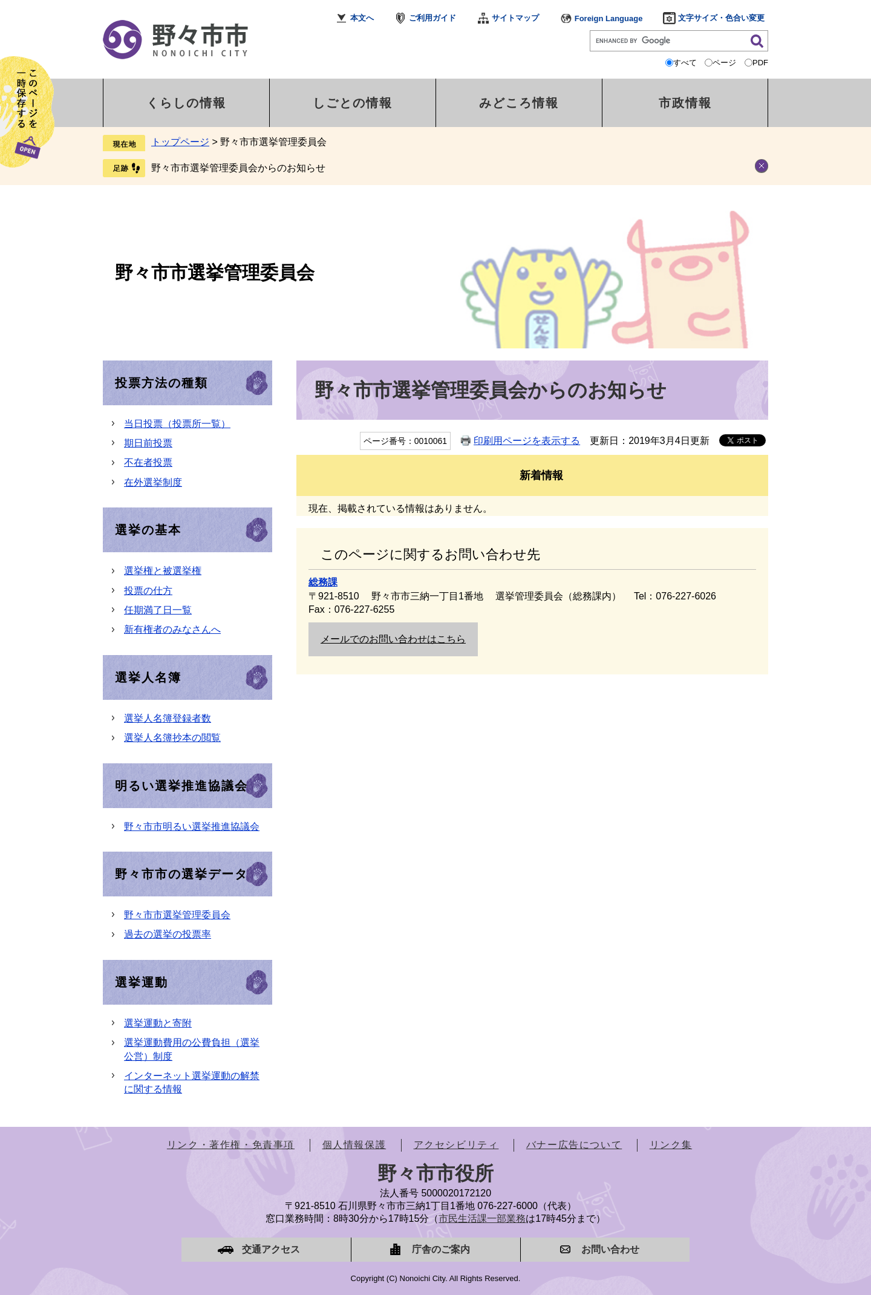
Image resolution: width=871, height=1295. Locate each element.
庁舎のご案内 (441, 1249)
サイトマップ (515, 17)
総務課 (323, 582)
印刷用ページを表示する (527, 440)
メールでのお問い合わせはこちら (393, 639)
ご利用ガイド (432, 17)
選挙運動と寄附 (158, 1023)
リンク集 (671, 1145)
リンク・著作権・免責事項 (231, 1145)
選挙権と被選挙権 (162, 571)
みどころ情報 (519, 102)
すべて (685, 63)
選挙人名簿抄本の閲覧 (172, 737)
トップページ (180, 142)
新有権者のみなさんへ (172, 629)
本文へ (362, 17)
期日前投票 (148, 443)
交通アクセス (271, 1249)
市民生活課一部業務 (482, 1218)
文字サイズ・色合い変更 (721, 17)
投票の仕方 (148, 591)
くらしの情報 (186, 102)
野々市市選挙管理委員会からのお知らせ (238, 168)
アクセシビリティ (456, 1145)
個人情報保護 (354, 1145)
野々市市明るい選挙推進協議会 (191, 826)
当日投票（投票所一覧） (177, 424)
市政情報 (685, 102)
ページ (724, 63)
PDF (760, 63)
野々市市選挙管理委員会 (215, 272)
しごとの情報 (353, 102)
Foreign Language (609, 18)
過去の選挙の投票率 (167, 934)
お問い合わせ (610, 1249)
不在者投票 (148, 462)
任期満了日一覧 (158, 610)
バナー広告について (574, 1145)
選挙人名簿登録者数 (167, 718)
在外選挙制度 (153, 482)
